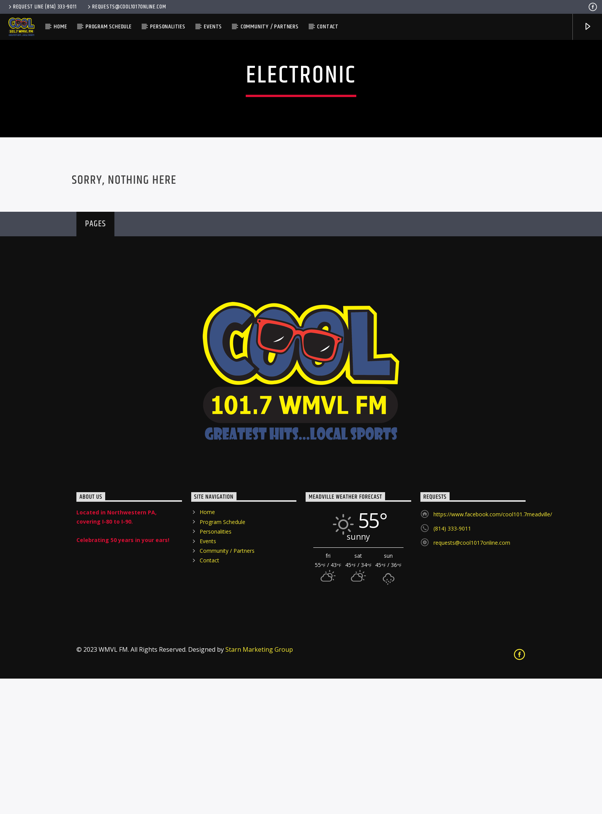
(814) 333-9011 (452, 664)
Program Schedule (109, 26)
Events (213, 26)
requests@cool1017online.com (126, 7)
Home (60, 26)
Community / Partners (270, 26)
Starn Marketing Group (259, 785)
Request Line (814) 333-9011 (41, 7)
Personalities (167, 26)
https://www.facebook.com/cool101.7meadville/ (492, 650)
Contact (328, 26)
